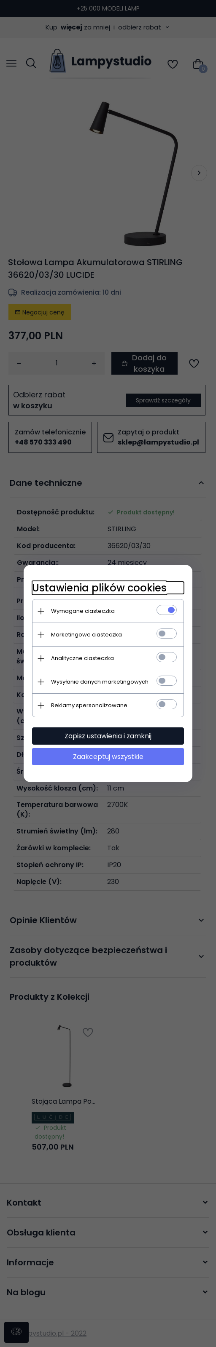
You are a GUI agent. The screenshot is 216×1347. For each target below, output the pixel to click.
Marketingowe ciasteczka (86, 635)
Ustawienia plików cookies (99, 588)
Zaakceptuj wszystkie (108, 756)
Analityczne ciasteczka (82, 658)
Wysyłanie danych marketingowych (99, 682)
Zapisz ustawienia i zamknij (108, 736)
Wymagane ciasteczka (83, 611)
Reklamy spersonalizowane (89, 705)
